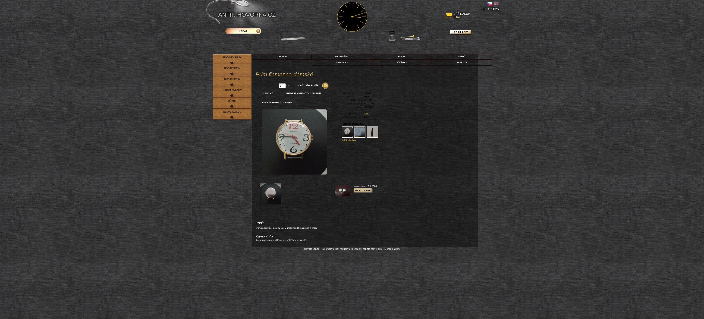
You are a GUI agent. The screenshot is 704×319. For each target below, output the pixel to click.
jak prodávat (328, 249)
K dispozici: (348, 93)
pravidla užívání (312, 249)
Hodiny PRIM (232, 68)
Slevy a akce (232, 111)
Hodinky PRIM (232, 57)
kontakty (356, 249)
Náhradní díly (232, 90)
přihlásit (461, 32)
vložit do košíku (309, 85)
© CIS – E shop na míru (388, 249)
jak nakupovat (343, 249)
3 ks (366, 113)
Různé (232, 101)
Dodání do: (348, 96)
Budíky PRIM (232, 79)
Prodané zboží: (350, 117)
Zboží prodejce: (350, 113)
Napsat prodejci (363, 190)
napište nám (369, 249)
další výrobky (349, 140)
